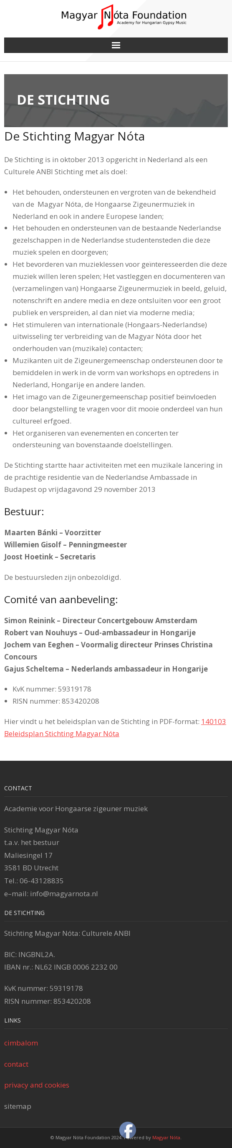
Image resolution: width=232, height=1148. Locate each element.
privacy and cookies (36, 1085)
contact (16, 1064)
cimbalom (21, 1043)
